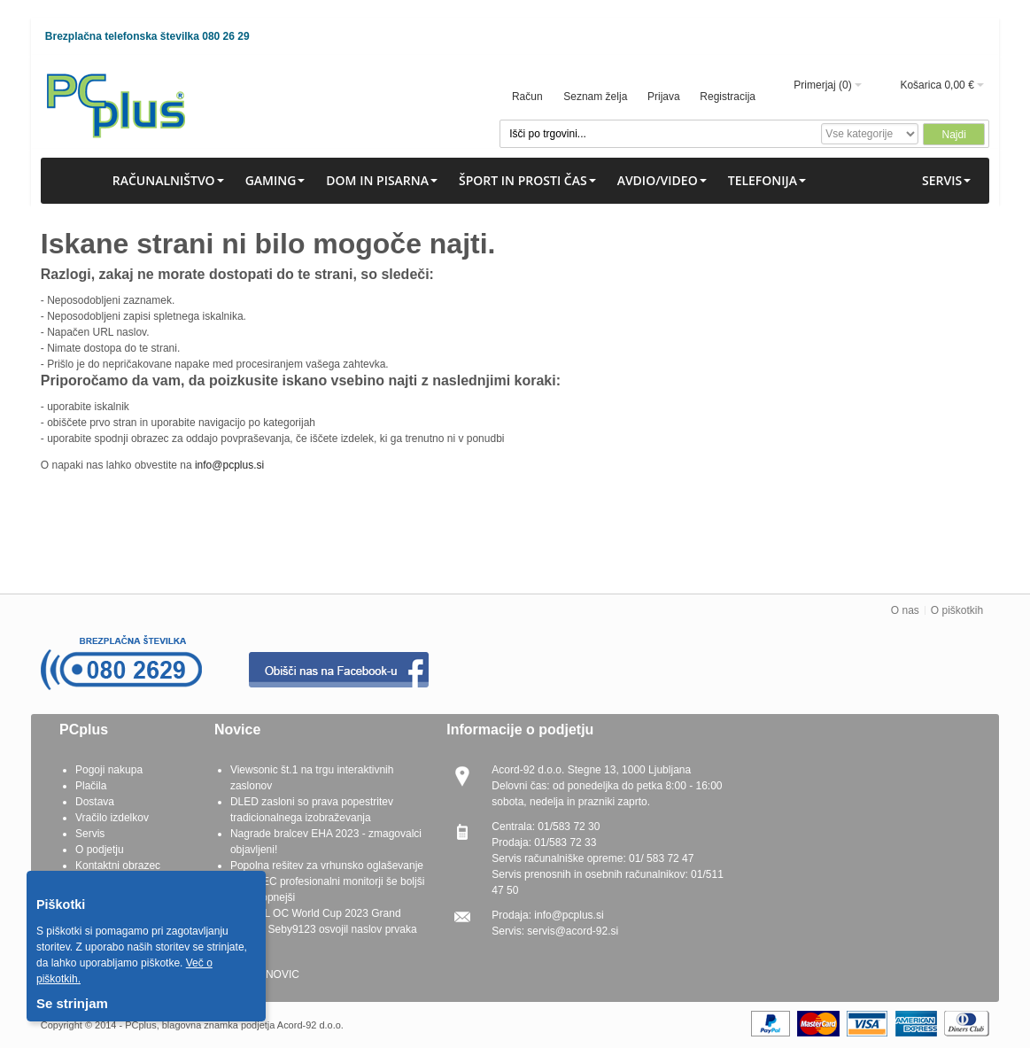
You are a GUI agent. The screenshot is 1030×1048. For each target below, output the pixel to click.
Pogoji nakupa (109, 770)
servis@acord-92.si (572, 931)
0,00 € (958, 85)
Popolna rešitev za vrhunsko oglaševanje (326, 865)
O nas (905, 610)
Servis (90, 833)
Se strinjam (72, 1003)
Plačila (90, 786)
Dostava (94, 802)
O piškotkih (957, 610)
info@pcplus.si (229, 465)
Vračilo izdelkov (112, 817)
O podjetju (99, 849)
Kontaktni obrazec (117, 865)
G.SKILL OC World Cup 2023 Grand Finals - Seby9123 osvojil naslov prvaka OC (323, 929)
